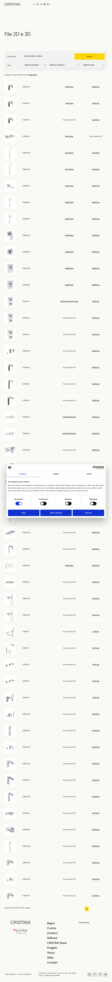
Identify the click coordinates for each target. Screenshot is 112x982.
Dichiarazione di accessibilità (52, 975)
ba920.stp (95, 367)
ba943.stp (96, 433)
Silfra (50, 957)
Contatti (52, 962)
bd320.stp (96, 565)
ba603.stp (96, 219)
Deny (24, 513)
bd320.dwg (69, 565)
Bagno (51, 923)
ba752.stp (95, 318)
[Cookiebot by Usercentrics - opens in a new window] (94, 467)
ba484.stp (96, 186)
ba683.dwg (69, 252)
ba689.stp (96, 285)
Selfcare (52, 938)
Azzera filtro (32, 75)
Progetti (52, 948)
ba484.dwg (69, 186)
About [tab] (89, 474)
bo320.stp (96, 863)
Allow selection (56, 513)
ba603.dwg (69, 219)
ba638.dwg (69, 235)
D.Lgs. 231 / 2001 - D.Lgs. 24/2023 (67, 973)
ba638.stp (96, 235)
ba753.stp (95, 334)
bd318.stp (95, 549)
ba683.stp (96, 252)
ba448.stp (96, 169)
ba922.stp (95, 384)
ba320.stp (95, 87)
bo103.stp (96, 615)
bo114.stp (95, 664)
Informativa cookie (52, 973)
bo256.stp (96, 830)
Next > (103, 909)
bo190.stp (95, 731)
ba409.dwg (69, 153)
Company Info (41, 973)
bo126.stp (95, 714)
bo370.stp (95, 896)
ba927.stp (95, 400)
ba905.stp (96, 351)
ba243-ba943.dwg (69, 433)
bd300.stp (96, 532)
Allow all (88, 513)
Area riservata (84, 922)
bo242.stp (95, 813)
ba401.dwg (69, 136)
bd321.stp (95, 582)
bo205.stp (96, 747)
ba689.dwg (69, 285)
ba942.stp (95, 417)
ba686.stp (96, 268)
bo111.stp (96, 631)
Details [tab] (56, 474)
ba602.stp (96, 202)
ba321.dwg (69, 103)
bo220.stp (96, 764)
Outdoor (52, 933)
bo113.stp (95, 648)
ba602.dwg (69, 202)
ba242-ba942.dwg (69, 417)
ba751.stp (95, 301)
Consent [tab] (22, 474)
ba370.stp (95, 120)
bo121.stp (95, 698)
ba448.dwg (69, 169)
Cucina (51, 928)
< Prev (74, 909)
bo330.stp (96, 879)
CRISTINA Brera (57, 943)
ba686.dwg (69, 268)
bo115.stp (95, 681)
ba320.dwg (69, 87)
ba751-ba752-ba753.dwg (69, 301)
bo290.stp (96, 846)
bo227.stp (95, 780)
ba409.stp (96, 153)
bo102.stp (95, 598)
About (51, 952)
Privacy (41, 975)
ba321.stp (95, 103)
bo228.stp (96, 797)
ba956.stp (96, 450)
